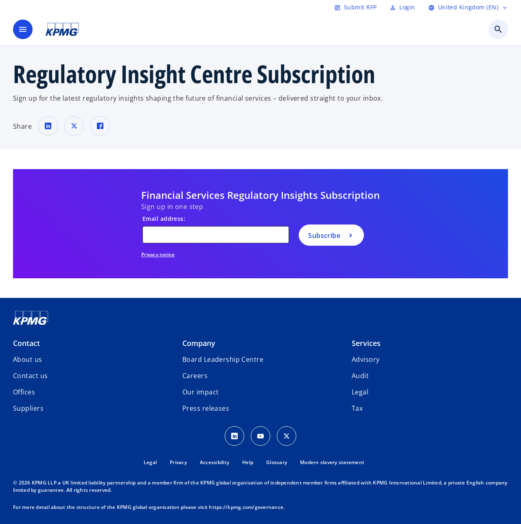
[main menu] (23, 29)
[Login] (402, 7)
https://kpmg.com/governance (246, 507)
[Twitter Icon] (286, 436)
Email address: (163, 218)
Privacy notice (158, 254)
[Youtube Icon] (260, 436)
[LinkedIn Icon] (234, 436)
